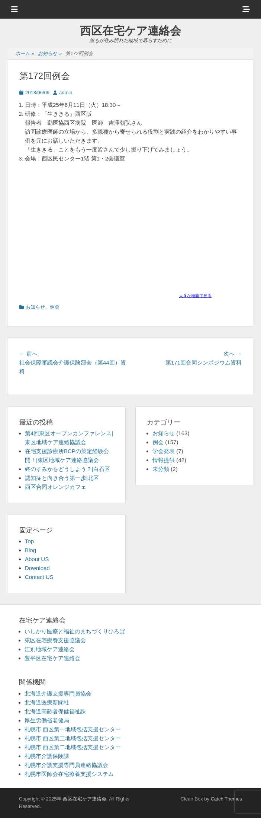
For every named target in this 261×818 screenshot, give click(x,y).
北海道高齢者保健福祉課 (55, 711)
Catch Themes (226, 799)
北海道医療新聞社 (47, 702)
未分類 (160, 469)
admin (65, 92)
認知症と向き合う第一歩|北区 (62, 478)
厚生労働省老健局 (47, 720)
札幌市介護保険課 (47, 756)
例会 (54, 307)
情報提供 (163, 460)
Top (29, 541)
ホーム (24, 54)
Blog (30, 550)
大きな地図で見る (195, 295)
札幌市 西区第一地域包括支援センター (73, 729)
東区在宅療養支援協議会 (55, 640)
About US (37, 559)
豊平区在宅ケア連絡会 (52, 658)
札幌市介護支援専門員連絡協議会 (66, 765)
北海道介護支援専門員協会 (58, 693)
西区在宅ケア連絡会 (130, 31)
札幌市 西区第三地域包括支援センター (73, 738)
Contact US (39, 577)
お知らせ (50, 54)
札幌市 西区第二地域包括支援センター (73, 747)
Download (37, 568)
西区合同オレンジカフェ (55, 487)
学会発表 (163, 451)
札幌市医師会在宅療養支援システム (69, 774)
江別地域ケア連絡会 (50, 649)
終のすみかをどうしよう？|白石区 (67, 469)
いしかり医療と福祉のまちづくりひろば (75, 631)
